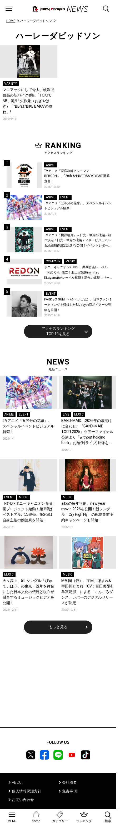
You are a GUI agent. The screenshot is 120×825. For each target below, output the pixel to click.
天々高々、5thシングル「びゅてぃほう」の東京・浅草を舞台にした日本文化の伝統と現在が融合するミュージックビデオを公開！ (28, 591)
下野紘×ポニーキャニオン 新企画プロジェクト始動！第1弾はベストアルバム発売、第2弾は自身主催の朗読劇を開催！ (28, 511)
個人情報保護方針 (26, 791)
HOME (10, 21)
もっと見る (58, 627)
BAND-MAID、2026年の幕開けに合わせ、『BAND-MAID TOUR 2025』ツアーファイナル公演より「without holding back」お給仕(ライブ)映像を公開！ (87, 432)
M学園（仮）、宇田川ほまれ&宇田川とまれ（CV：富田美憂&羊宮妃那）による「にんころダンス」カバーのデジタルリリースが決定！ (87, 591)
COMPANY (53, 261)
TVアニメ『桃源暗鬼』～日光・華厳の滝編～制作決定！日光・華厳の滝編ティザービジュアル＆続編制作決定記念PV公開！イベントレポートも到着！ (77, 240)
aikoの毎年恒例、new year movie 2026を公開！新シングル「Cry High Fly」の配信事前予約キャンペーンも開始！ (87, 511)
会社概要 (69, 782)
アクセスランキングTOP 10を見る (58, 331)
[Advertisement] (58, 684)
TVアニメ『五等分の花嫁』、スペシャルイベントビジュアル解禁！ (77, 205)
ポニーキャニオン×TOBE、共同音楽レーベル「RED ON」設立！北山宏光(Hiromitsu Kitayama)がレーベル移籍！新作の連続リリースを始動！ (76, 272)
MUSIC (70, 261)
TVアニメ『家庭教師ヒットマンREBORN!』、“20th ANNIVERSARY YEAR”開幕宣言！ (77, 176)
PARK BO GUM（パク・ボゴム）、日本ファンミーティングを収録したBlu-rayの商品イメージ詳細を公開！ (78, 305)
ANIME (50, 165)
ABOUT (18, 782)
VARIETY (10, 83)
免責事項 (69, 791)
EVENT (65, 197)
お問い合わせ (23, 799)
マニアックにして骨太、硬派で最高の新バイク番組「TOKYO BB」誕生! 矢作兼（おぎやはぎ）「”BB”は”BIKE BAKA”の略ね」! (28, 101)
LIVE (66, 414)
